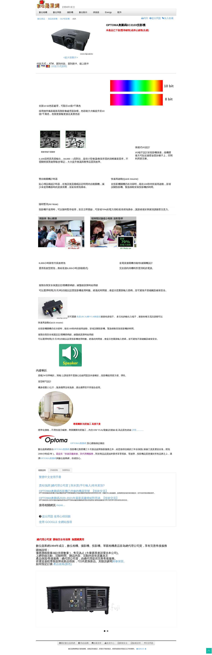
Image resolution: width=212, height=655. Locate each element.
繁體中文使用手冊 (50, 477)
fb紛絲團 (83, 643)
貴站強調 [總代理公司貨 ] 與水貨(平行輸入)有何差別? (72, 485)
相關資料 (42, 470)
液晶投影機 (52, 19)
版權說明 (136, 643)
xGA (74, 19)
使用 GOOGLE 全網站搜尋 (55, 522)
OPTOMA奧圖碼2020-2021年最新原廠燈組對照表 (70, 498)
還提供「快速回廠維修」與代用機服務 (74, 453)
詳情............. (138, 430)
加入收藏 (167, 18)
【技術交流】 (99, 491)
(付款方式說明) (59, 66)
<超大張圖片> (70, 57)
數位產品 (41, 19)
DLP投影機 (65, 19)
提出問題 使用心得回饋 (56, 516)
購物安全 (123, 643)
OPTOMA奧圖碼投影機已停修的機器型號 (64, 491)
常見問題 (148, 643)
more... (60, 505)
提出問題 (155, 18)
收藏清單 (96, 643)
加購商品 (66, 470)
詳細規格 (54, 470)
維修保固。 (119, 561)
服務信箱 (140, 649)
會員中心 (109, 643)
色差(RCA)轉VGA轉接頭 (89, 316)
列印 (144, 18)
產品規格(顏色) (62, 564)
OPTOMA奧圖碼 (78, 443)
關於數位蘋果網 (67, 643)
